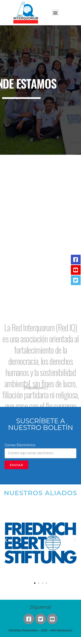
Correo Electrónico (20, 445)
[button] (55, 12)
